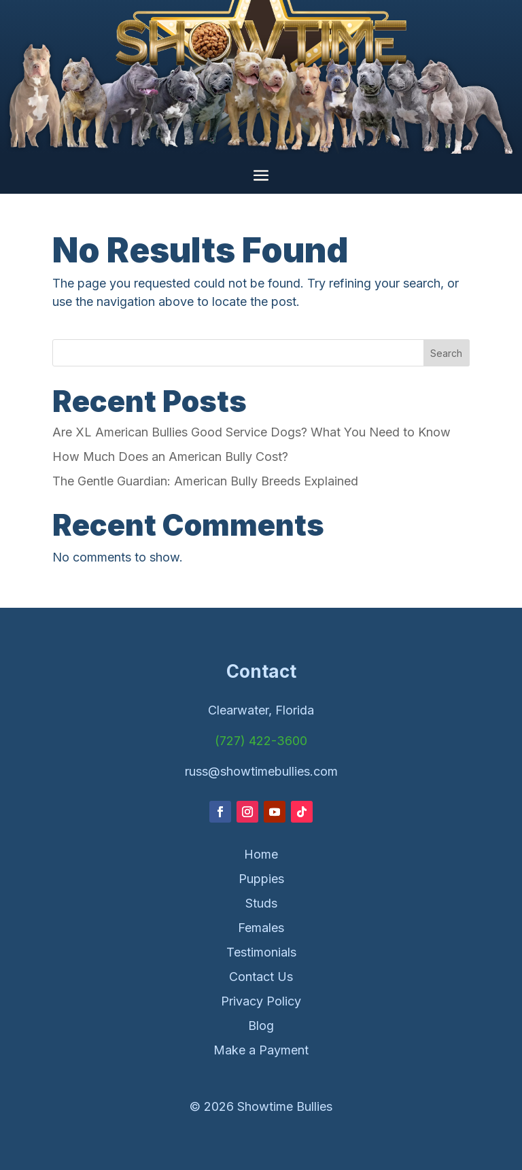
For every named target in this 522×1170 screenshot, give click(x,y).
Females (261, 927)
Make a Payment (261, 1050)
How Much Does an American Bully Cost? (170, 456)
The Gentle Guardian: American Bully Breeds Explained (205, 481)
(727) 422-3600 (261, 741)
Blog (261, 1025)
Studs (261, 903)
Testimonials (261, 952)
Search (446, 353)
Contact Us (261, 976)
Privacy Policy (261, 1001)
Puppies (261, 879)
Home (261, 854)
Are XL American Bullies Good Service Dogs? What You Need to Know (251, 432)
